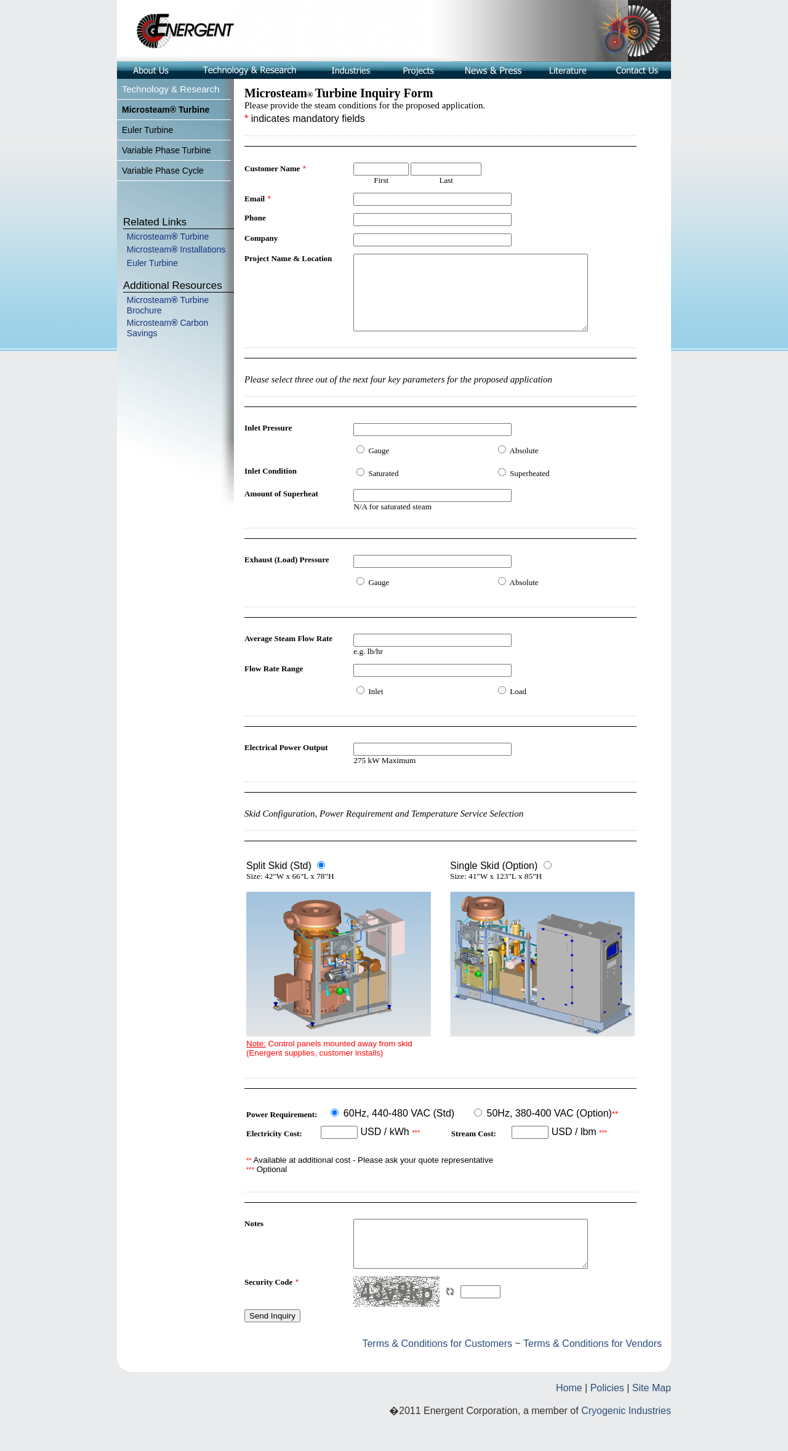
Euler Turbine (147, 130)
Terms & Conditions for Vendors (592, 1367)
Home (569, 1412)
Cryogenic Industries (626, 1434)
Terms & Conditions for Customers (438, 1367)
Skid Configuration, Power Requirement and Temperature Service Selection (383, 828)
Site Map (651, 1412)
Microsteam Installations (176, 249)
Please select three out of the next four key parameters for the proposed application (398, 394)
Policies (607, 1412)
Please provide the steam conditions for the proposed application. (364, 105)
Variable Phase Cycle (163, 171)
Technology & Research (170, 89)
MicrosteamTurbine (168, 236)
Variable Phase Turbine (166, 150)
